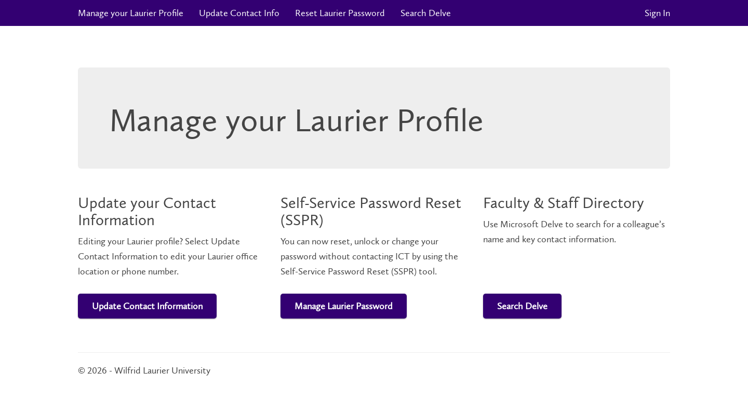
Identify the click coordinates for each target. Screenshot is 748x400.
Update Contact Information (147, 306)
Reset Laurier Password (340, 13)
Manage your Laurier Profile (130, 13)
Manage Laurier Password (344, 306)
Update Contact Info (239, 13)
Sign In (657, 13)
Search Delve (425, 13)
